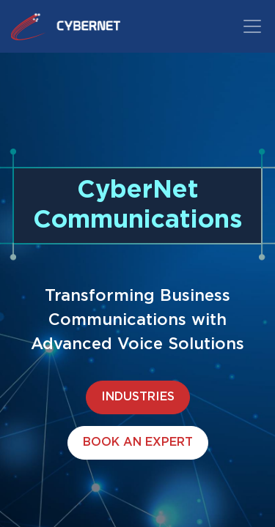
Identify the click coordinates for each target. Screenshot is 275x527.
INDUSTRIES (138, 397)
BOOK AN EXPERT (138, 442)
